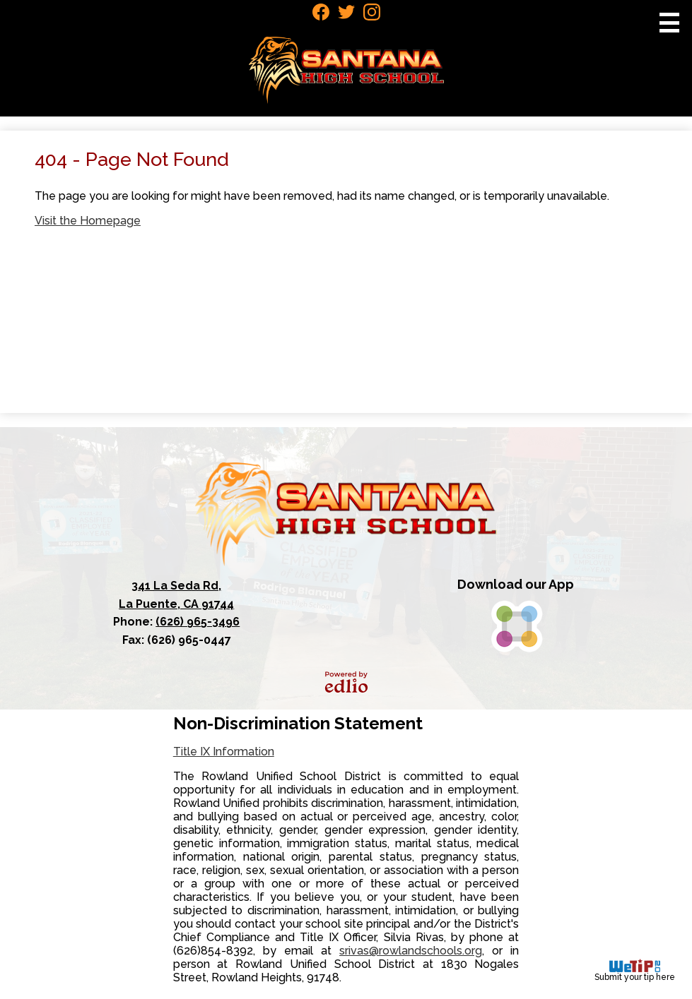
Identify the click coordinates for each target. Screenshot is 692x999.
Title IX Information (223, 751)
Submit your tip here (634, 970)
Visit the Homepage (88, 220)
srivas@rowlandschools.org (410, 950)
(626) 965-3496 (198, 621)
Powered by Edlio (346, 682)
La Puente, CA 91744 (176, 594)
